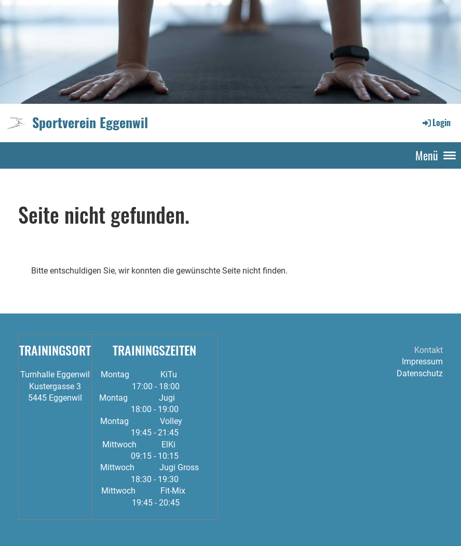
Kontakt (428, 350)
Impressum (422, 361)
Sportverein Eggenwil (90, 122)
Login (436, 122)
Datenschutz (420, 373)
